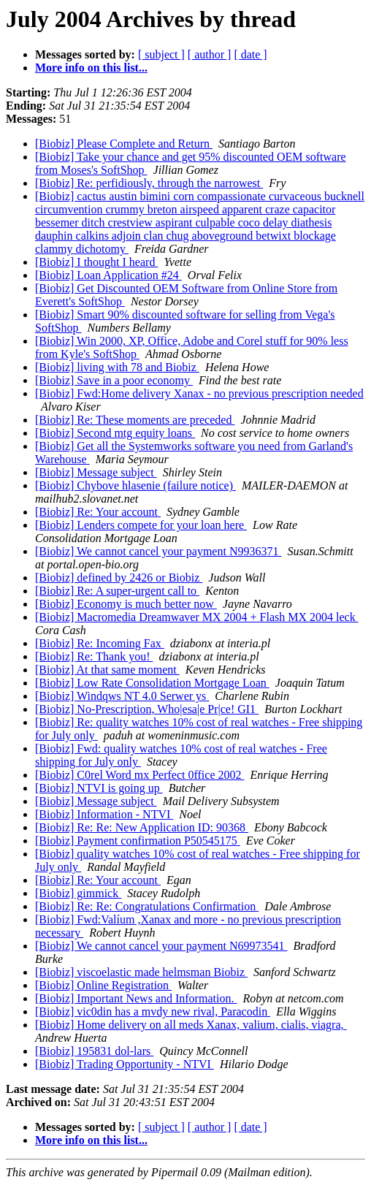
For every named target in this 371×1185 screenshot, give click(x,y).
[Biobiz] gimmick (78, 893)
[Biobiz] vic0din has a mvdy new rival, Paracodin (152, 1011)
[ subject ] (161, 54)
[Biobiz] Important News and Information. (136, 998)
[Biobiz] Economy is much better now (126, 604)
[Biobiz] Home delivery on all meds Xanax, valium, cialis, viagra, (191, 1024)
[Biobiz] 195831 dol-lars (94, 1051)
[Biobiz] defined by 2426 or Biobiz (118, 577)
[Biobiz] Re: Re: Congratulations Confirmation (147, 906)
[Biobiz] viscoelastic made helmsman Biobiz (141, 972)
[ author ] (210, 54)
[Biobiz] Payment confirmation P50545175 (137, 840)
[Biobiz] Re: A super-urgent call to (117, 590)
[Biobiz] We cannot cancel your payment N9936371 (158, 551)
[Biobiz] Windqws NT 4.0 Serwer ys (122, 696)
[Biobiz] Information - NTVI (104, 814)
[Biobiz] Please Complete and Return (124, 143)
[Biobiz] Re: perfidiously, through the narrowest (149, 183)
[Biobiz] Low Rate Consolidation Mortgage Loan (152, 683)
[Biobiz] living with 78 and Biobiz (117, 367)
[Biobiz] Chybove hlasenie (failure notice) (135, 485)
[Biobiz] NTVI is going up (99, 788)
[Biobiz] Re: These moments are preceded (134, 420)
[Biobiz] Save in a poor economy (114, 380)
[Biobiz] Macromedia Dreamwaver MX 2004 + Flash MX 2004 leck (197, 617)
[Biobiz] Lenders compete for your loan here (141, 525)
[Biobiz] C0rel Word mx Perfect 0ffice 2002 (140, 775)
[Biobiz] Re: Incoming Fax (99, 643)
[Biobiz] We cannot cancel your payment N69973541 (161, 946)
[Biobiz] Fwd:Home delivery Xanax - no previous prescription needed (199, 393)
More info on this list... (91, 67)
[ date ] (250, 54)
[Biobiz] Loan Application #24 (108, 275)
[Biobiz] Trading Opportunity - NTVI (124, 1064)
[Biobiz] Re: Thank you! (94, 656)
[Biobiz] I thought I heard (96, 262)
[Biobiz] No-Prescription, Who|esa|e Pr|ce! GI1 (147, 709)
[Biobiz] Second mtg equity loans (115, 433)
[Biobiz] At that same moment (107, 669)
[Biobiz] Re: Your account (98, 512)
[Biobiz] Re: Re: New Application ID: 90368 (141, 827)
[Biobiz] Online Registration (103, 985)
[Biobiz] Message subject (96, 472)
